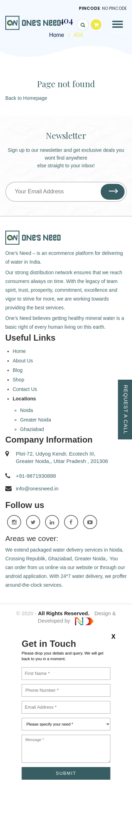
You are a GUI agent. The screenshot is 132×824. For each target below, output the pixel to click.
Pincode (89, 8)
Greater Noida (35, 420)
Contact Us (25, 389)
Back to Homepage (26, 98)
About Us (23, 360)
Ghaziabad (32, 429)
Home (19, 351)
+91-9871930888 (36, 476)
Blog (18, 370)
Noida (26, 410)
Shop (18, 379)
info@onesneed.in (37, 488)
